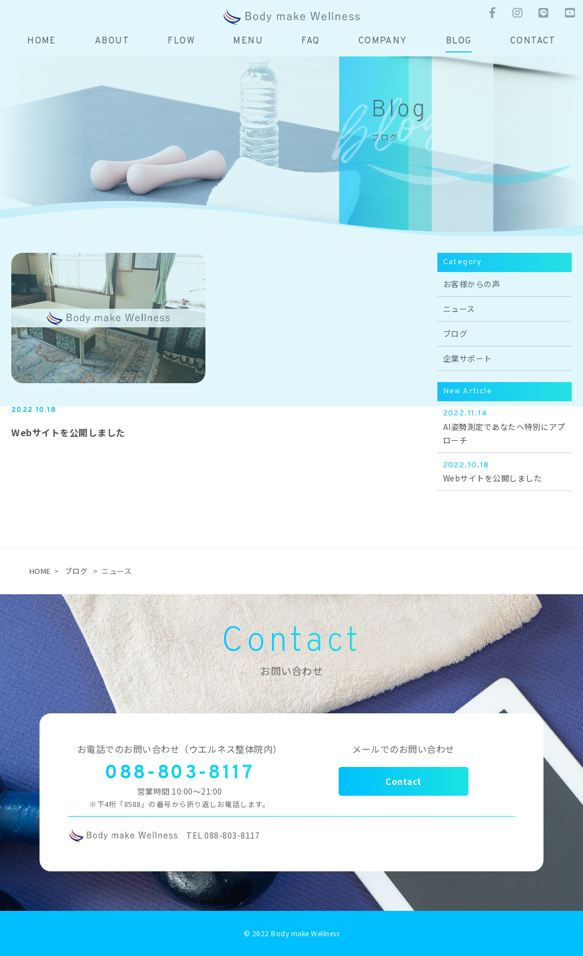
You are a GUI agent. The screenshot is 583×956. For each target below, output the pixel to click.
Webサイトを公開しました (68, 432)
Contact (403, 781)
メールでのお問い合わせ (403, 749)
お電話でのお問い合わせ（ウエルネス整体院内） (179, 749)
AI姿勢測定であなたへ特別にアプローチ (504, 426)
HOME (40, 570)
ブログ (76, 570)
